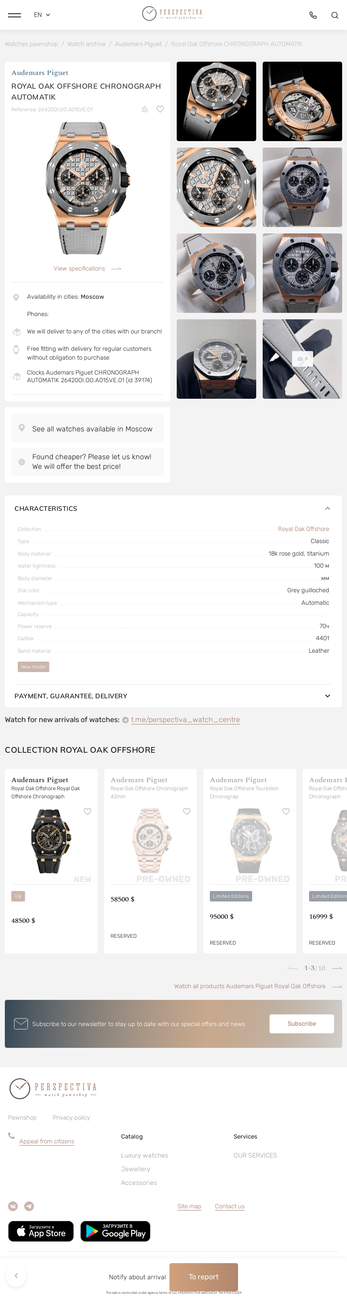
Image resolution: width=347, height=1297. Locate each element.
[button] (14, 14)
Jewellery (136, 1177)
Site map (189, 1214)
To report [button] (204, 1276)
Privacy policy (71, 1125)
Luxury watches (144, 1163)
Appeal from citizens (46, 1149)
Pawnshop (22, 1125)
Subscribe (302, 1031)
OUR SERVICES (255, 1163)
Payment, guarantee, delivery (173, 704)
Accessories (139, 1191)
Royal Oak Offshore (303, 537)
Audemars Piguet (40, 74)
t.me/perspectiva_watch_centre (185, 727)
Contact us (230, 1214)
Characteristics (173, 516)
